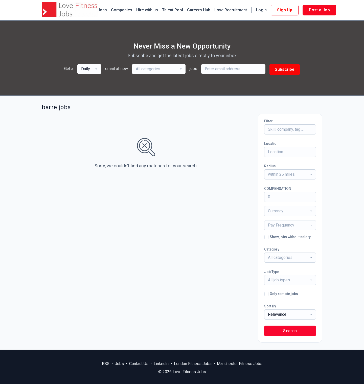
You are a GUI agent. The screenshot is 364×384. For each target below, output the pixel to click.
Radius (270, 166)
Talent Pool (172, 10)
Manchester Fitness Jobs (239, 363)
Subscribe (284, 69)
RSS (105, 363)
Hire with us (147, 10)
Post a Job (319, 10)
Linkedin (161, 363)
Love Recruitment (230, 10)
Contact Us (138, 363)
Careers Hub (198, 10)
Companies (121, 10)
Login (261, 10)
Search (290, 330)
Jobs (102, 10)
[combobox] (89, 69)
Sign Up (284, 10)
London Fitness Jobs (193, 363)
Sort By (270, 306)
